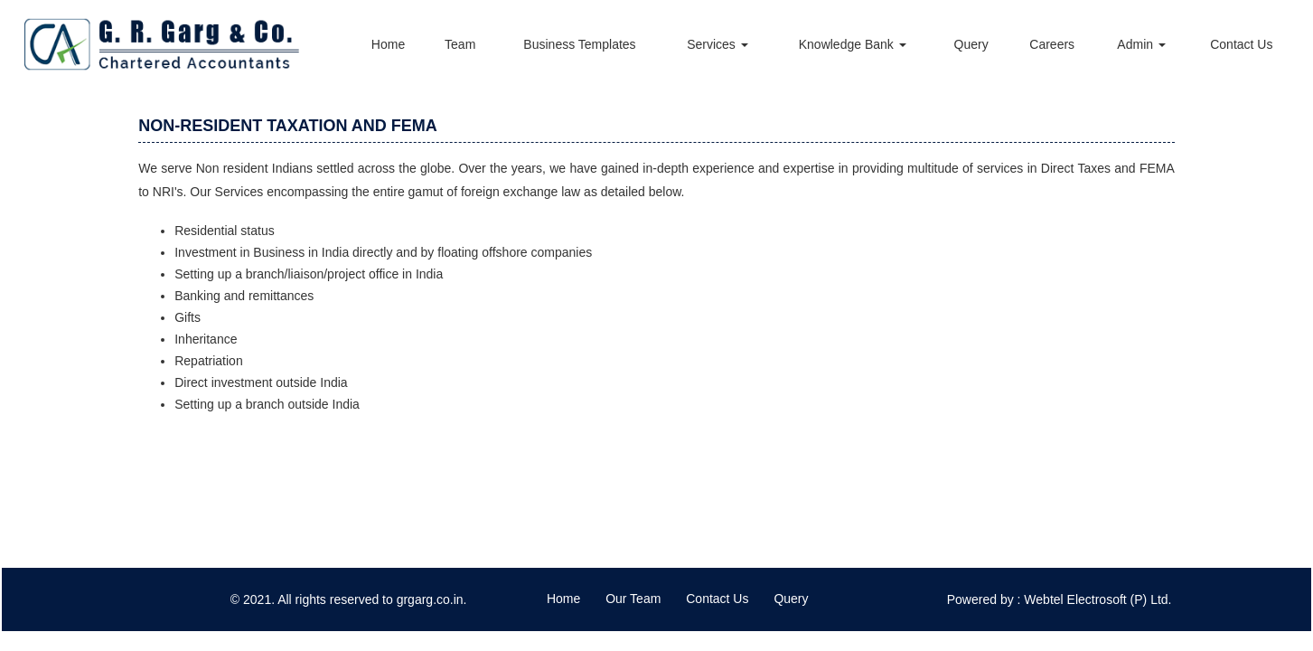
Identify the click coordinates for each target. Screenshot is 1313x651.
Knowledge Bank (852, 44)
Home (388, 44)
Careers (1051, 44)
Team (460, 44)
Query (971, 44)
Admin (1141, 44)
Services (717, 44)
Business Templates (579, 44)
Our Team (633, 598)
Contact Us (1241, 44)
